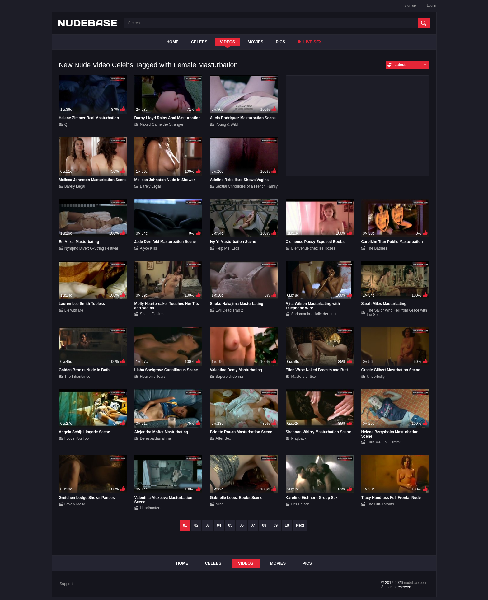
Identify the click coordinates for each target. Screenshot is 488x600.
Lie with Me (73, 310)
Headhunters (151, 508)
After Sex (223, 438)
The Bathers (377, 248)
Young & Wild (227, 124)
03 (207, 525)
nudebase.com (416, 582)
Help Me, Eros (227, 248)
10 (287, 525)
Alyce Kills (148, 248)
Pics (280, 42)
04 (219, 525)
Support (66, 584)
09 (276, 525)
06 (241, 525)
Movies (256, 42)
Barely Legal (74, 186)
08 (264, 525)
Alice (220, 504)
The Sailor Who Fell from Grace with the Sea (397, 312)
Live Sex (309, 42)
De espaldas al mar (156, 438)
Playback (299, 438)
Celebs (199, 42)
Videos (227, 42)
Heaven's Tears (153, 376)
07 (253, 525)
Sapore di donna (229, 376)
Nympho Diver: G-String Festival (91, 248)
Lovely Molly (74, 504)
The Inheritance (77, 376)
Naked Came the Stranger (161, 124)
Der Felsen (300, 504)
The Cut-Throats (380, 504)
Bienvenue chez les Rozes (313, 248)
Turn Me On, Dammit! (385, 442)
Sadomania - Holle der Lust (313, 314)
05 (230, 525)
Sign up (410, 5)
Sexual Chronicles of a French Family (247, 186)
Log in (431, 5)
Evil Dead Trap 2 (229, 310)
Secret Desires (152, 314)
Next (300, 525)
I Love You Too (76, 438)
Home (173, 42)
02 (196, 525)
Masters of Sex (303, 376)
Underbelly (376, 376)
